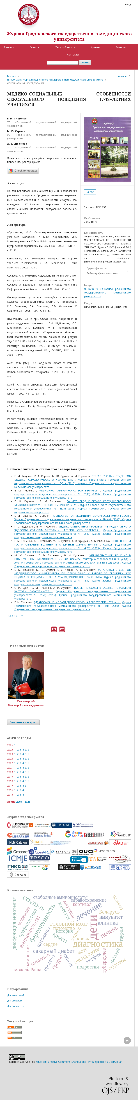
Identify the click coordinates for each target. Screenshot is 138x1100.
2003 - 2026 (23, 801)
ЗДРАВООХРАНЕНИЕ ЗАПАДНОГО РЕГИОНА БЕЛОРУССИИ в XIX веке (77, 602)
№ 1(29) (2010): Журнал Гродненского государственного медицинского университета (55, 79)
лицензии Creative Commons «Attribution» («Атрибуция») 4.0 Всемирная (79, 1061)
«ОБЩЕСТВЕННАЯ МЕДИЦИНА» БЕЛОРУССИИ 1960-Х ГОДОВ (91, 515)
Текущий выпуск (65, 47)
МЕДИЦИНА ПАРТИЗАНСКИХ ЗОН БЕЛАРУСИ (69, 490)
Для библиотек (15, 1006)
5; (26, 749)
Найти (85, 62)
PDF (91, 192)
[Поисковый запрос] (63, 63)
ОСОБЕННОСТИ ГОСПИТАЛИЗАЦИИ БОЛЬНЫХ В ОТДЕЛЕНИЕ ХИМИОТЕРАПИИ (72, 542)
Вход (128, 4)
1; (15, 745)
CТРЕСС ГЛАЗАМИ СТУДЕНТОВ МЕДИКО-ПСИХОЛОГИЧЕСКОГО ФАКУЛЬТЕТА (72, 477)
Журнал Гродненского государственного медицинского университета (69, 36)
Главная (9, 47)
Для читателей (15, 995)
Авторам (121, 47)
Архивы (95, 47)
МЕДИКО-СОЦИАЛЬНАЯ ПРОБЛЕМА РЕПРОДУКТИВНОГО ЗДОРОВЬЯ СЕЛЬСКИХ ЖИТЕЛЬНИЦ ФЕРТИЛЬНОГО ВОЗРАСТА (72, 528)
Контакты (73, 54)
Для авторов (14, 1000)
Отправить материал (23, 722)
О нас (33, 47)
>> (21, 615)
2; (18, 749)
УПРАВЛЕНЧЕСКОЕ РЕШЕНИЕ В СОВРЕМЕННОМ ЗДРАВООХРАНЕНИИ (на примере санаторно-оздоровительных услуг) (72, 557)
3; (21, 749)
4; (23, 749)
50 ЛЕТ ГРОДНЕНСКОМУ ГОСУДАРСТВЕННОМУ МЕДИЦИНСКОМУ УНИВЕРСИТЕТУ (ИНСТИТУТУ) (72, 503)
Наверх (127, 1055)
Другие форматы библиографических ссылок (103, 271)
